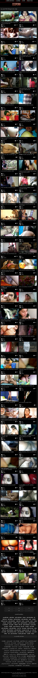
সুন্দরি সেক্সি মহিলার (18, 617)
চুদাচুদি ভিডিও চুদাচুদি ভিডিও (15, 650)
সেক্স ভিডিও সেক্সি (12, 656)
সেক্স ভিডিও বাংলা (20, 643)
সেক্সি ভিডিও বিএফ (27, 648)
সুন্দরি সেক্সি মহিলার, (11, 621)
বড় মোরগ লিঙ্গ (33, 624)
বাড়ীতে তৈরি (18, 621)
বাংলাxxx (3, 641)
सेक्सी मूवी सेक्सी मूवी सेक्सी (31, 656)
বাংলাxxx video (7, 646)
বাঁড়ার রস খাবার (30, 0)
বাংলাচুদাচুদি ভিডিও (13, 658)
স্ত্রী (34, 617)
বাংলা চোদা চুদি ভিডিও (22, 658)
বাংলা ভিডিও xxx (26, 646)
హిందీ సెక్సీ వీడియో (22, 663)
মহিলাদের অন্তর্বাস (28, 631)
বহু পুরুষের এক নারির (25, 630)
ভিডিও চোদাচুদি (5, 656)
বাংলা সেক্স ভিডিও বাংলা (15, 659)
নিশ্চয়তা (32, 633)
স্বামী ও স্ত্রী (20, 624)
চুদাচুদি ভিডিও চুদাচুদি (32, 641)
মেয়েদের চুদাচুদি (9, 641)
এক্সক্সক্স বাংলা (33, 663)
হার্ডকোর (24, 617)
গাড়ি (9, 633)
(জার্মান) (23, 621)
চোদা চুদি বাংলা (6, 658)
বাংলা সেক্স (19, 628)
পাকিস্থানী (16, 624)
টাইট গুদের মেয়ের (4, 621)
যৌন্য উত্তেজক (10, 619)
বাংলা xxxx (23, 656)
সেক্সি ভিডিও (20, 648)
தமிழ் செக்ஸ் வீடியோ (6, 663)
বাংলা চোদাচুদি (13, 643)
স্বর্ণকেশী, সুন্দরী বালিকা (22, 633)
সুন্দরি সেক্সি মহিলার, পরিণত (11, 631)
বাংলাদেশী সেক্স (7, 643)
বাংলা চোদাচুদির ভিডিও (9, 644)
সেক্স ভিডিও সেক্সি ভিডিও (29, 643)
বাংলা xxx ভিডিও (18, 665)
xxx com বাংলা (24, 659)
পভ (30, 630)
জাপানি (23, 0)
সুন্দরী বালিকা (11, 617)
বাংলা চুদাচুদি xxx (30, 650)
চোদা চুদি (20, 646)
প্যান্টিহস (35, 621)
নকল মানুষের (24, 628)
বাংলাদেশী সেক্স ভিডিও (19, 614)
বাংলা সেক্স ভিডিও (14, 663)
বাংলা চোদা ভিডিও (31, 659)
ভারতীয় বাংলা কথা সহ (10, 0)
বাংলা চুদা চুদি (23, 650)
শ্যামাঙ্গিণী (33, 619)
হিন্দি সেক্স (18, 656)
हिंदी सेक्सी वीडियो (23, 644)
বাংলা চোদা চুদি (14, 646)
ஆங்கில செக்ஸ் (12, 654)
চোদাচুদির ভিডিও (5, 648)
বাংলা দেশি (14, 661)
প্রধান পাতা (19, 669)
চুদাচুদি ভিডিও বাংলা (24, 641)
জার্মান (30, 619)
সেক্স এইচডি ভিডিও (22, 652)
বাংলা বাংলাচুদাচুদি (6, 659)
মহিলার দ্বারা (5, 619)
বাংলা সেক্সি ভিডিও (26, 665)
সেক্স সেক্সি (32, 646)
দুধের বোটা (22, 626)
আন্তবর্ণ (31, 621)
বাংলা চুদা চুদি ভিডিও (28, 661)
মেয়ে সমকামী (11, 624)
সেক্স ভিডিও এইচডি (31, 658)
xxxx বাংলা (6, 654)
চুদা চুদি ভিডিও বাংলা (13, 648)
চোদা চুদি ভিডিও (11, 665)
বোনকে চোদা (6, 650)
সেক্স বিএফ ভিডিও (20, 661)
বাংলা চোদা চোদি (30, 644)
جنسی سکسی (31, 654)
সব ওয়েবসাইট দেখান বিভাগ (19, 636)
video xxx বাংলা (31, 652)
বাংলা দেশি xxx (16, 641)
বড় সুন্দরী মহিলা (5, 617)
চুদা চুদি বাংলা (16, 644)
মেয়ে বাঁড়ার (18, 0)
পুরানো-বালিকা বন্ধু (16, 626)
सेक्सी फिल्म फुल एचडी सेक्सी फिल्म (22, 654)
